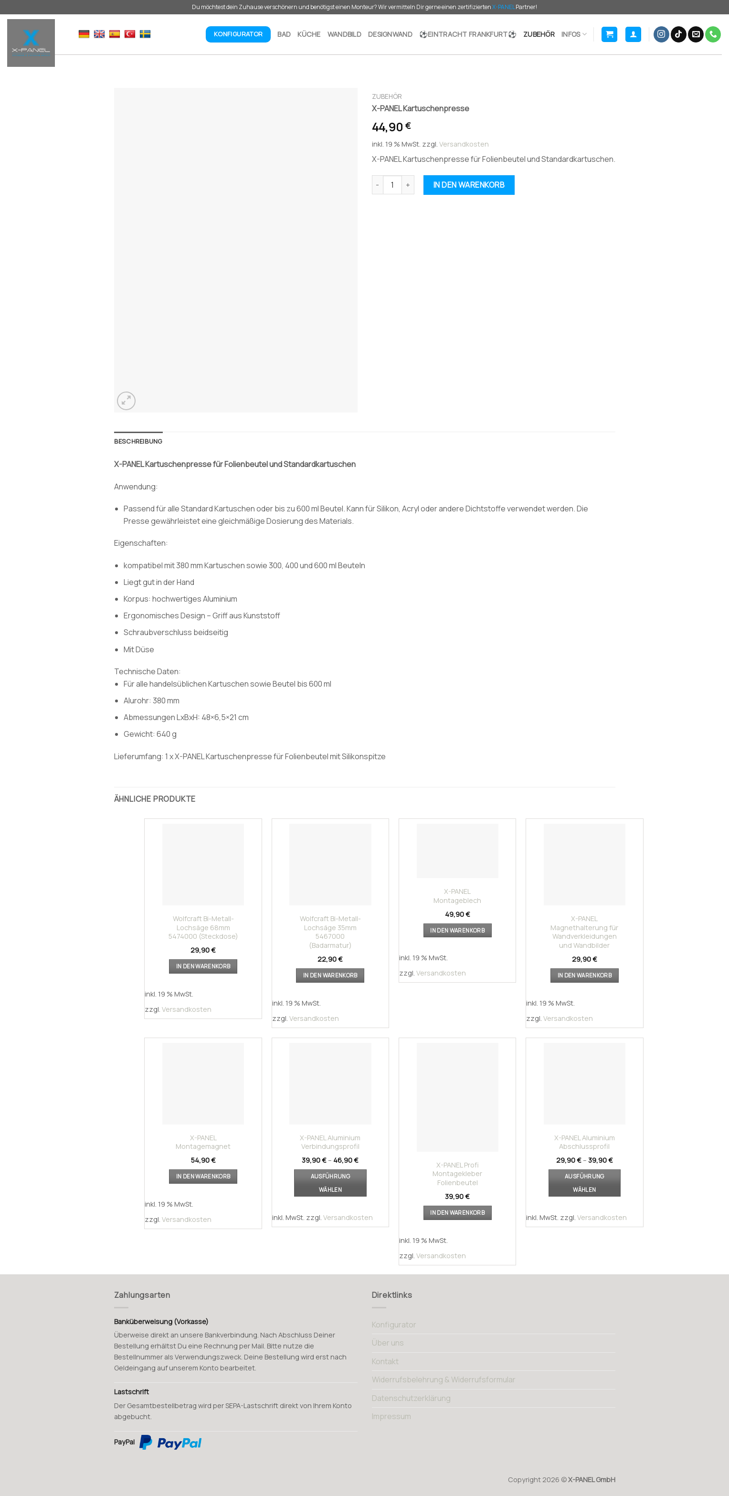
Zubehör (539, 34)
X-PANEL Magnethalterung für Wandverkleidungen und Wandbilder (584, 932)
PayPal (157, 1442)
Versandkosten (464, 144)
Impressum (391, 1416)
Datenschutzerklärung (411, 1398)
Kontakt (385, 1361)
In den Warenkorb (469, 185)
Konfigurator (394, 1324)
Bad (284, 34)
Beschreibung (138, 441)
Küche (308, 34)
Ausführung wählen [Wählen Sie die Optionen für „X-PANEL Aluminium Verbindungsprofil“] (330, 1183)
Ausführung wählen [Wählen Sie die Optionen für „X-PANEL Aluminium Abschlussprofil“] (584, 1183)
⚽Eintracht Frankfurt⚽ (468, 34)
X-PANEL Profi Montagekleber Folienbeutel (457, 1174)
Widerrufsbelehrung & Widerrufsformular (444, 1379)
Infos (574, 34)
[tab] (138, 441)
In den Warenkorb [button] (203, 966)
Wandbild (344, 34)
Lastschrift (131, 1391)
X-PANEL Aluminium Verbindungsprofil (330, 1142)
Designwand (390, 34)
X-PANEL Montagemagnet (203, 1142)
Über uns (388, 1342)
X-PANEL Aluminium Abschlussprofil (584, 1142)
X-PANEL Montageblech (457, 896)
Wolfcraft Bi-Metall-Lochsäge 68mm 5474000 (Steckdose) (203, 927)
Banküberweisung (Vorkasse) (161, 1321)
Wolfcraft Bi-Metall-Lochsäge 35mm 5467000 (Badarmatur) (330, 932)
